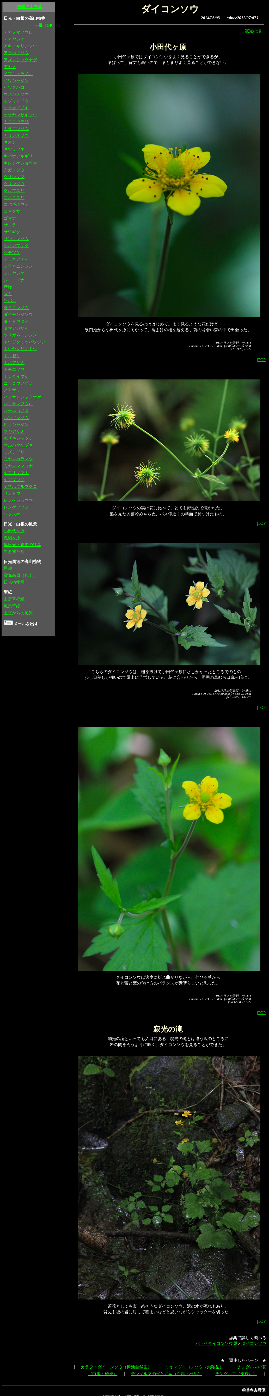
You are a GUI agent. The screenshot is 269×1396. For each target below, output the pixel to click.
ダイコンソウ (253, 1343)
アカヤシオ (14, 39)
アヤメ (10, 66)
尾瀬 (8, 568)
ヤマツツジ (14, 480)
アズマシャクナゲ (20, 60)
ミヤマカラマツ (18, 459)
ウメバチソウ (16, 94)
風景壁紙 (12, 606)
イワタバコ (14, 87)
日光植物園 (14, 582)
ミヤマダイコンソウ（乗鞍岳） (194, 1367)
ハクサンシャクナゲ (22, 397)
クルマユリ (14, 190)
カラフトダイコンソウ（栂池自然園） (116, 1367)
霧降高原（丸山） (20, 575)
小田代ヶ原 (14, 531)
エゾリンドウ (16, 101)
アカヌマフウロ (18, 32)
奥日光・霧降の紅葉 (22, 544)
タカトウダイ (16, 321)
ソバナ (10, 300)
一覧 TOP (43, 25)
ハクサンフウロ (18, 404)
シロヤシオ (14, 273)
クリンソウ (14, 184)
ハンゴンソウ (16, 417)
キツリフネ (14, 149)
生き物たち (14, 551)
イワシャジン (16, 80)
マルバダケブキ (18, 445)
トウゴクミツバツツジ (24, 342)
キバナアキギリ (18, 156)
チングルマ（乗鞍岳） (236, 1373)
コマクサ (12, 211)
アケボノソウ (16, 53)
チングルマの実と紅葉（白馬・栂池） (166, 1373)
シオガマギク (16, 245)
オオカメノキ (16, 108)
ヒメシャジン (16, 424)
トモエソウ (14, 369)
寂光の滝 (253, 31)
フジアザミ (14, 431)
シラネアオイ (16, 259)
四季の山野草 (29, 6)
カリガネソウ (16, 135)
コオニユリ (14, 197)
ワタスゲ (12, 514)
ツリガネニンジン (20, 335)
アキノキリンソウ (20, 46)
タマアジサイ (16, 328)
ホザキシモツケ (18, 438)
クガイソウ (14, 170)
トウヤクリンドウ (20, 349)
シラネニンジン (18, 266)
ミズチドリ (14, 452)
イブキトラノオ (18, 73)
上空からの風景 (18, 613)
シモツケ (12, 252)
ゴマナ (10, 218)
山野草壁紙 (14, 599)
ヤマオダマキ (16, 472)
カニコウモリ (16, 121)
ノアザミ (12, 390)
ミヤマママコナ (18, 466)
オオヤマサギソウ (20, 115)
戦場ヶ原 (12, 538)
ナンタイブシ (16, 376)
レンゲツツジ (16, 507)
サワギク (12, 232)
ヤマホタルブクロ (20, 486)
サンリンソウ (16, 239)
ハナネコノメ (16, 411)
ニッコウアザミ (18, 383)
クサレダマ (14, 176)
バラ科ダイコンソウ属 (216, 1343)
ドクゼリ (12, 356)
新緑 (8, 287)
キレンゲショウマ (20, 163)
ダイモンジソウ (18, 314)
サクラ (10, 225)
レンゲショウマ (18, 500)
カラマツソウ (16, 128)
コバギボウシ (16, 204)
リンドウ (12, 493)
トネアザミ (14, 362)
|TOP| (261, 360)
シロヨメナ (14, 280)
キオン (10, 142)
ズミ (8, 294)
